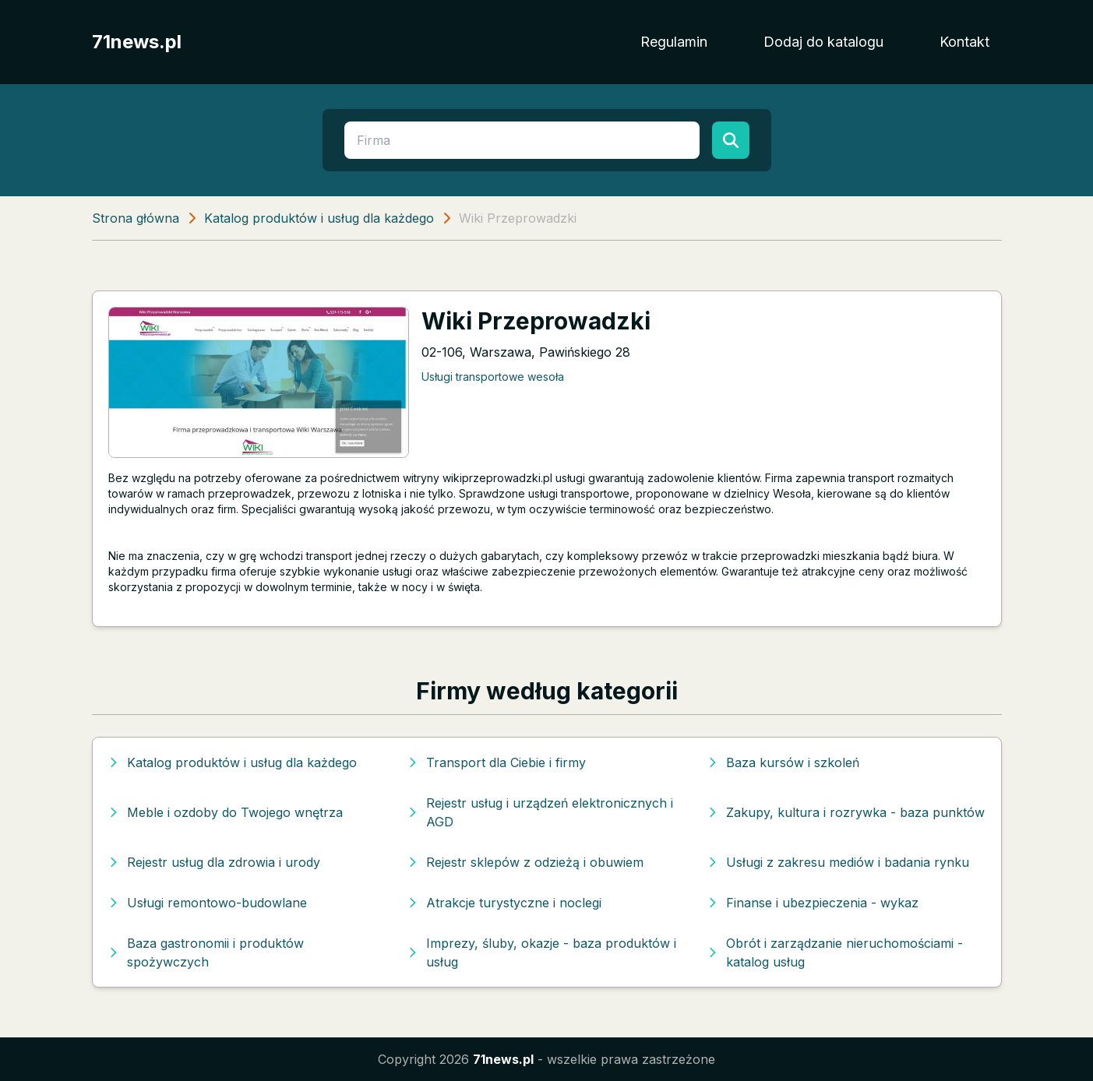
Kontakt (964, 41)
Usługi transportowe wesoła (492, 376)
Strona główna (135, 218)
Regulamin (673, 41)
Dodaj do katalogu (823, 41)
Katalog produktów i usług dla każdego (319, 218)
